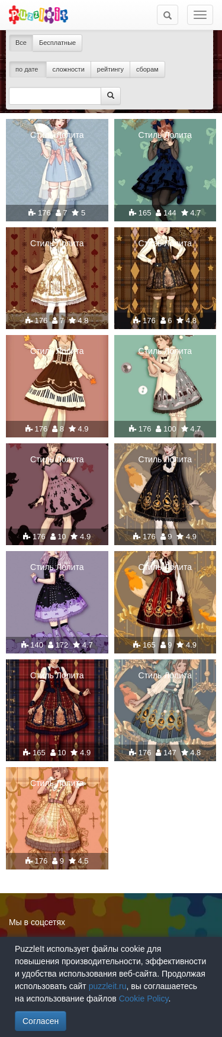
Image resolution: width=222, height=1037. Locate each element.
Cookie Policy (144, 998)
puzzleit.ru (108, 986)
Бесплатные (57, 42)
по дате (27, 69)
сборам (147, 69)
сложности (69, 69)
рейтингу (110, 69)
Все (21, 42)
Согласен (40, 1021)
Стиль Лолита (56, 135)
